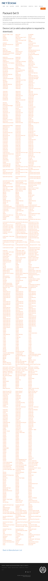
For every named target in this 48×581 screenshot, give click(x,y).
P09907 (4, 405)
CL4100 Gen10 (6, 210)
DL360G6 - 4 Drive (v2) (7, 232)
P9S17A (30, 455)
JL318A (4, 338)
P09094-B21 (31, 402)
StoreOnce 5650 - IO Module (21, 512)
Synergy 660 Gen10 (32, 529)
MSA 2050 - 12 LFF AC (19, 371)
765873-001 (30, 87)
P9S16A (17, 455)
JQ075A (4, 348)
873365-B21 (5, 145)
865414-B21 (30, 125)
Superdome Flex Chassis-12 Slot (20, 520)
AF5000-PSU (18, 162)
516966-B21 (18, 57)
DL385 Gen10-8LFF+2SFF (8, 247)
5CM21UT (17, 60)
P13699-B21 (30, 412)
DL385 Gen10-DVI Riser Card (34, 247)
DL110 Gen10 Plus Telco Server (21, 219)
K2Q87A (30, 350)
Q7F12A (4, 486)
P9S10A (17, 452)
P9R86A (30, 449)
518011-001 (30, 57)
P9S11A (29, 452)
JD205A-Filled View (32, 301)
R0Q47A (17, 493)
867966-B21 (31, 132)
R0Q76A (30, 493)
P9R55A (4, 442)
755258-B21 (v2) (18, 84)
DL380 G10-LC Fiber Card (33, 233)
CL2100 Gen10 (6, 205)
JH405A (30, 330)
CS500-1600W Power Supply (34, 213)
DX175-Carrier (5, 257)
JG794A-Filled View (19, 314)
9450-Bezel (5, 158)
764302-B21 (5, 85)
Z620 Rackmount (31, 543)
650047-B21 (30, 65)
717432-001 (5, 77)
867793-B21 (30, 129)
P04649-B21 (5, 398)
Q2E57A (17, 476)
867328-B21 (30, 128)
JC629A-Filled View (32, 294)
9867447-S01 (18, 158)
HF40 (29, 283)
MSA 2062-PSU (6, 374)
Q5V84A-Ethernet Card (33, 483)
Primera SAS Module (19, 466)
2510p (29, 40)
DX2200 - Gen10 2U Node (33, 257)
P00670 (17, 394)
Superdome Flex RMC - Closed (21, 526)
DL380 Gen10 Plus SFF (33, 236)
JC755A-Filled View (6, 297)
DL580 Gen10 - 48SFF (20, 254)
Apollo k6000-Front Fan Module (34, 182)
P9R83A (30, 448)
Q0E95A (4, 472)
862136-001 (18, 119)
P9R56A (17, 442)
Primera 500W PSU (19, 463)
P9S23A (4, 459)
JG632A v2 (17, 310)
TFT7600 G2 (18, 533)
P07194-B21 (18, 401)
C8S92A (17, 202)
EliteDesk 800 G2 (19, 274)
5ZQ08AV (30, 60)
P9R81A (30, 446)
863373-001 (5, 121)
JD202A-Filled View (6, 301)
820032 (17, 108)
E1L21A (4, 263)
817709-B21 (17, 104)
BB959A (4, 193)
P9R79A (4, 446)
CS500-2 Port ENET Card (8, 215)
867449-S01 (18, 129)
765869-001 (5, 87)
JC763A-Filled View (19, 297)
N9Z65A (17, 384)
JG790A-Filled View (32, 313)
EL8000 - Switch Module (8, 269)
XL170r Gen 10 (18, 539)
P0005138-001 (6, 394)
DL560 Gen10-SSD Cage (20, 253)
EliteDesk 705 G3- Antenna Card (8, 274)
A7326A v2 (17, 159)
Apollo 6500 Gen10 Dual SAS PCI (34, 174)
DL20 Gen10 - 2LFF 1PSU (8, 226)
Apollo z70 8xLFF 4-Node (20, 189)
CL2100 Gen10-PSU (19, 205)
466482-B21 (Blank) (7, 51)
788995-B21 (18, 94)
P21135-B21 (5, 421)
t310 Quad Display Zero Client (21, 530)
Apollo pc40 (30, 186)
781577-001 (30, 91)
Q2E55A (4, 476)
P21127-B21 (30, 419)
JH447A (17, 331)
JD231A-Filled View (32, 303)
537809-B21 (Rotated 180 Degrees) (8, 59)
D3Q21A (30, 216)
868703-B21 (5, 134)
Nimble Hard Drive (19, 388)
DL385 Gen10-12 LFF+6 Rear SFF (34, 243)
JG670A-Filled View (6, 311)
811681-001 (17, 102)
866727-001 (5, 128)
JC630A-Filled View (6, 296)
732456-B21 (18, 81)
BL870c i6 (17, 196)
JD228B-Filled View (19, 303)
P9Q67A (17, 436)
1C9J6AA (4, 37)
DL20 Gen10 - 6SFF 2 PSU (33, 227)
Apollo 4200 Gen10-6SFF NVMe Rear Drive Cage (8, 173)
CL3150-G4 (30, 209)
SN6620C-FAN (6, 509)
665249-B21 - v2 (18, 71)
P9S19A (17, 456)
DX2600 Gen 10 (18, 259)
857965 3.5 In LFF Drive (7, 119)
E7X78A (4, 266)
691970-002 (18, 74)
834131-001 (5, 114)
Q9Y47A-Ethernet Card (7, 490)
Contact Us (31, 6)
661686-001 (30, 70)
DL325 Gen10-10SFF (7, 229)
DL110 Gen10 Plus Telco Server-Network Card (21, 223)
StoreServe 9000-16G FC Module (8, 517)
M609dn (17, 358)
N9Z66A (30, 384)
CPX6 (4, 212)
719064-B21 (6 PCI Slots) (33, 77)
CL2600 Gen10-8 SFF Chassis (34, 206)
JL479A (4, 340)
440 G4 (17, 48)
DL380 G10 (5, 233)
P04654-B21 (18, 398)
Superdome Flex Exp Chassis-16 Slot (34, 523)
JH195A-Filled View (6, 324)
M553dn (4, 358)
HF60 (16, 284)
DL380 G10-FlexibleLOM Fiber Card (21, 234)
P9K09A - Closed (6, 431)
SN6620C (30, 507)
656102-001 (18, 68)
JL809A (4, 347)
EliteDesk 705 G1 (18, 270)
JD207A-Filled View (6, 303)
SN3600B (17, 506)
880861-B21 (5, 155)
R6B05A (30, 496)
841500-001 (18, 114)
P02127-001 (5, 395)
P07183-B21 (30, 399)
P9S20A (30, 456)
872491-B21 (5, 142)
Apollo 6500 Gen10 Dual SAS (34, 172)
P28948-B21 (5, 426)
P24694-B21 (31, 421)
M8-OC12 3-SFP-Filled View (20, 361)
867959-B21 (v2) (31, 131)
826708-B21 (5, 111)
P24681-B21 (18, 421)
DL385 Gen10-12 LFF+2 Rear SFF (8, 243)
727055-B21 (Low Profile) (20, 80)
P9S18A (4, 456)
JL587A (29, 341)
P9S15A (4, 455)
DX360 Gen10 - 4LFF (32, 260)
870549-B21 (5, 138)
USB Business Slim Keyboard (34, 534)
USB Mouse (5, 536)
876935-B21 (5, 149)
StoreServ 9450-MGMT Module (9, 513)
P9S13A (17, 453)
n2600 (4, 377)
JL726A (17, 345)
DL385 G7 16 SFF (19, 240)
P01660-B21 (30, 394)
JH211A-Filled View (32, 324)
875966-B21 (30, 146)
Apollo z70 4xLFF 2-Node (20, 188)
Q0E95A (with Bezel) (19, 472)
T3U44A (30, 530)
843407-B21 (5, 115)
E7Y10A (17, 266)
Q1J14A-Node (31, 475)
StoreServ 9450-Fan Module (34, 512)
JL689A (30, 344)
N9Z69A (30, 385)
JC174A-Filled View (6, 294)
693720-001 (5, 75)
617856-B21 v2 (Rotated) (20, 61)
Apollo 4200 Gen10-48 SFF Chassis (33, 170)
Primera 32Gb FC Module (33, 462)
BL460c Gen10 (31, 195)
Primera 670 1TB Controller (20, 465)
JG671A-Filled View (19, 311)
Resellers (3, 565)
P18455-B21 (30, 415)
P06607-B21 (5, 399)
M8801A (4, 361)
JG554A (17, 307)
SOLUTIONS (12, 6)
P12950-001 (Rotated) (33, 409)
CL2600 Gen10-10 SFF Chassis (21, 206)
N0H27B (30, 375)
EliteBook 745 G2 (18, 269)
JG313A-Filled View (6, 304)
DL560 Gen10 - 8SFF (32, 250)
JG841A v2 (30, 314)
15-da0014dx (30, 34)
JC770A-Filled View (32, 297)
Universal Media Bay (19, 534)
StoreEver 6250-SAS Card (20, 510)
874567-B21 (17, 145)
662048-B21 (5, 71)
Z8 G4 (4, 544)
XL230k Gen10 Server (7, 540)
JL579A (17, 340)
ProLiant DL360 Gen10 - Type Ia (9, 470)
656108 (30, 68)
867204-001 (18, 128)
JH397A (17, 328)
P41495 (4, 428)
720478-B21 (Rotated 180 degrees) (8, 79)
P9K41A (4, 435)
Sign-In (36, 6)
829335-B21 (18, 111)
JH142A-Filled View (32, 320)
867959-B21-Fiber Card (7, 132)
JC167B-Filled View (19, 293)
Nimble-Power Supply (7, 392)
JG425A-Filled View (6, 307)
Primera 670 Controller (33, 465)
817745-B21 (17, 105)
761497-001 (30, 84)
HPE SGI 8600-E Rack (33, 286)
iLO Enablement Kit (32, 287)
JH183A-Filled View (32, 321)
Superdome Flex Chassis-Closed (8, 523)
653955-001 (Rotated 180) (8, 68)
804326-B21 (5, 98)
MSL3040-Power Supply (20, 375)
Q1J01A (29, 473)
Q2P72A (30, 480)
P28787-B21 (30, 425)
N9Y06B (17, 377)
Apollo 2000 (30, 165)
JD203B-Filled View (19, 301)
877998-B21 (18, 151)
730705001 (5, 81)
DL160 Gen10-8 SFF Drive (33, 223)
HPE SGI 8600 (18, 286)
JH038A (17, 318)
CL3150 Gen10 (18, 209)
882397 (17, 156)
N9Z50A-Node (31, 378)
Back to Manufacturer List (12, 550)
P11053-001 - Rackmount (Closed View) (20, 408)
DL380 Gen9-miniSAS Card (21, 237)
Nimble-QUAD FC (18, 392)
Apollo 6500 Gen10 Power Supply (20, 177)
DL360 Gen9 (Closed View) (33, 230)
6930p (29, 74)
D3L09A (17, 216)
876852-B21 (30, 148)
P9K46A (30, 435)
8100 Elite (5, 102)
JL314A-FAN (17, 337)
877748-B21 (30, 149)
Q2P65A (17, 480)
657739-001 (5, 70)
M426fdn (17, 357)
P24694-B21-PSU (32, 422)
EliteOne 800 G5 (6, 276)
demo (43, 8)
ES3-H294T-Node (6, 277)
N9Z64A (4, 384)
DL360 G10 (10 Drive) (32, 229)
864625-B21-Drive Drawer (8, 122)
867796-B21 (5, 131)
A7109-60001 (5, 159)
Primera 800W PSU (7, 466)
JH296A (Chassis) (6, 327)
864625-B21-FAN (19, 122)
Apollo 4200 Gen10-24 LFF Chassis (8, 170)
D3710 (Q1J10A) (6, 216)
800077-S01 (18, 97)
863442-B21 (18, 121)
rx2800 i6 (30, 499)
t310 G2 (4, 530)
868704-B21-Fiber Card (20, 135)
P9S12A (4, 453)
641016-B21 (5, 65)
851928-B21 (18, 118)
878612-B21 (30, 151)
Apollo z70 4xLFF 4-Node (33, 188)
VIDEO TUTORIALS (24, 6)
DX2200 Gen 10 (6, 259)
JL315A (29, 337)
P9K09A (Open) (18, 431)
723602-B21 (18, 78)
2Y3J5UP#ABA (18, 43)
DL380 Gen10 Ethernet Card (21, 236)
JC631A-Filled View (19, 296)
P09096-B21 (5, 404)
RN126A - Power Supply (7, 499)
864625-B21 (30, 121)
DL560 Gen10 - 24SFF (19, 250)
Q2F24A (17, 479)
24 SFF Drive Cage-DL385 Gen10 (20, 41)
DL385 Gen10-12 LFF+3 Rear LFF (21, 243)
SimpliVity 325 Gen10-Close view (33, 503)
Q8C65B (17, 486)
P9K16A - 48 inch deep (20, 432)
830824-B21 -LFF (6, 112)
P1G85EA (17, 419)
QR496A (30, 490)
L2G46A (30, 351)
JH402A (4, 330)
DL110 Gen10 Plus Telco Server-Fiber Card (9, 223)
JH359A (4, 328)
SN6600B (30, 506)
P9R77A (17, 445)
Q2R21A (4, 482)
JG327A (29, 304)
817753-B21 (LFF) (19, 107)
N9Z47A (4, 378)
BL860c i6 (5, 196)
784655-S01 (18, 92)
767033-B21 (5, 88)
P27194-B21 (17, 425)
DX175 (16, 256)
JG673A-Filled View (6, 313)
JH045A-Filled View (32, 318)
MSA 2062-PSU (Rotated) (20, 374)
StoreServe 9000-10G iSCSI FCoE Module (21, 514)
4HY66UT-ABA (18, 53)
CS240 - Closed (18, 213)
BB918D (30, 192)
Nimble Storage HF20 (7, 391)
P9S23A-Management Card (21, 459)
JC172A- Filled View (32, 293)
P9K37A (30, 432)
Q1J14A (16, 475)
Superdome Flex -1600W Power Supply (34, 517)
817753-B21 (5, 107)
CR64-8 (4, 213)
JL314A (4, 337)
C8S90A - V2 (5, 202)
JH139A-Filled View (19, 320)
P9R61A (4, 445)
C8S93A (30, 202)
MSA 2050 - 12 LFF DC (32, 371)
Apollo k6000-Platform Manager (7, 184)
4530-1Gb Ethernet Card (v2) (34, 50)
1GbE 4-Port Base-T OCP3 (20, 37)
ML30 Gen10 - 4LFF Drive (8, 368)
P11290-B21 (5, 409)
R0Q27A (30, 492)
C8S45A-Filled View (7, 200)
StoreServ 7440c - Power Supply (8, 35)
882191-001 (17, 155)
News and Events (15, 567)
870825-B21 (18, 139)
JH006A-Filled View (7, 318)
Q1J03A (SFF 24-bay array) (8, 475)
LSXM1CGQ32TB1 (6, 354)
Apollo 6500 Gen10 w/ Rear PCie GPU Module (8, 182)
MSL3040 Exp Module (7, 375)
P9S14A (30, 453)
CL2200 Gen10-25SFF (7, 206)
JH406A (4, 331)
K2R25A (4, 351)
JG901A (4, 317)
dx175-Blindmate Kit (32, 256)
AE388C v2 (30, 159)
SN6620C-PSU (18, 509)
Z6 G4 (16, 543)
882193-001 (30, 155)
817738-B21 (30, 104)
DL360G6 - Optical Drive (20, 232)
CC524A (4, 203)
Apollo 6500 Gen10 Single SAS (34, 176)
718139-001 (17, 77)
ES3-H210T (17, 276)
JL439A (29, 338)
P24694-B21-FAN (6, 422)
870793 (30, 138)
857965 (30, 118)
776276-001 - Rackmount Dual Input (34, 89)
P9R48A (30, 438)
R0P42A (4, 492)
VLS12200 (17, 536)
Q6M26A (4, 485)
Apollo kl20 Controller (32, 185)
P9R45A (4, 438)
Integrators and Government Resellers (13, 565)
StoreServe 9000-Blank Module (20, 517)
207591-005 (18, 38)
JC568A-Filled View (19, 294)
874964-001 (30, 145)
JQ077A (29, 348)
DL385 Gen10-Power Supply (34, 249)
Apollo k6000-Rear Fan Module (34, 183)
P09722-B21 (30, 404)
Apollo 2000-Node (6, 166)
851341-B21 (5, 118)
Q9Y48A (17, 490)
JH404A (17, 330)
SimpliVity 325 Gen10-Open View (8, 506)
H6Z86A (17, 283)
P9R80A (17, 446)
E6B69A (17, 264)
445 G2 (16, 50)
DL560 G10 (5, 250)
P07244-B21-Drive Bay (20, 402)
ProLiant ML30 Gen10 (19, 469)
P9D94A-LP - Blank (32, 429)
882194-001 (5, 156)
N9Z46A (30, 377)
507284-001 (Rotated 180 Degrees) (33, 55)
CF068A (17, 203)
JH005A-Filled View (32, 317)
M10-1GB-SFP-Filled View (20, 355)
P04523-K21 (30, 395)
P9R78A (30, 445)
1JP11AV (30, 37)
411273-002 (30, 44)
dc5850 (4, 219)
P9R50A (17, 439)
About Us (22, 565)
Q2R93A (17, 482)
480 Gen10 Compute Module (8, 53)
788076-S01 (5, 94)
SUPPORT (17, 6)
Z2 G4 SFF (17, 540)
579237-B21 (17, 58)
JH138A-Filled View (6, 320)
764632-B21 (18, 85)
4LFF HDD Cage (31, 53)
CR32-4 (29, 212)
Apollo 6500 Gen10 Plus (7, 176)
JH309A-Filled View (19, 327)
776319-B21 (5, 91)
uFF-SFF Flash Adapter (7, 534)
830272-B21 (30, 111)
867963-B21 (18, 132)
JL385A (17, 338)
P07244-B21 (5, 402)
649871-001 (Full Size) (20, 65)
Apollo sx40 (5, 188)
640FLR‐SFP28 (31, 64)
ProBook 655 (31, 466)
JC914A (17, 300)
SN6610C (17, 507)
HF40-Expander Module (7, 284)
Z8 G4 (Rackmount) (19, 544)
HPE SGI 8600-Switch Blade (21, 287)
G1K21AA (4, 281)
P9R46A (17, 438)
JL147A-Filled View (19, 334)
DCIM (7, 6)
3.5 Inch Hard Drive (32, 43)
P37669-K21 (18, 426)
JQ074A (29, 347)
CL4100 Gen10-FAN (19, 210)
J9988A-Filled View (6, 291)
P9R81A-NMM (6, 448)
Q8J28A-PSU (5, 489)
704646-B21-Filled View (33, 75)
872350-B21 (5, 141)
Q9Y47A (30, 489)
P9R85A (17, 449)
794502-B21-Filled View (33, 94)
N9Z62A (17, 382)
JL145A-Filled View (6, 334)
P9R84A (4, 449)
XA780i (4, 539)
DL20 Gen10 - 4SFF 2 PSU (8, 227)
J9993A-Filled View (32, 291)
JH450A (30, 331)
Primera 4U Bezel (6, 463)
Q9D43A (17, 489)
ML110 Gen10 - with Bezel (33, 367)
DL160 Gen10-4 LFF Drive (33, 222)
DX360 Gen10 (18, 260)
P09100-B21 (18, 404)
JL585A (4, 341)
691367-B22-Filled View (7, 74)
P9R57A (30, 442)
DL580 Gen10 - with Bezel (33, 254)
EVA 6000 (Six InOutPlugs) (21, 277)
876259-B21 (18, 148)
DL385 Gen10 (31, 240)
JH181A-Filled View (19, 321)
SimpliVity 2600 (18, 502)
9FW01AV (30, 158)
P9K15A (30, 431)
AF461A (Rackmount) (32, 161)
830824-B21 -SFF (19, 112)
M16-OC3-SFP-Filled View (33, 355)
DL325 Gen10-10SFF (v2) (20, 229)
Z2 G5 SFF (30, 540)
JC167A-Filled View (6, 293)
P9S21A (4, 458)
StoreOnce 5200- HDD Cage (8, 512)
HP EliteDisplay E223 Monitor (34, 284)
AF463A (4, 162)
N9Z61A (4, 382)
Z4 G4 (4, 543)
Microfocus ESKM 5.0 (7, 364)
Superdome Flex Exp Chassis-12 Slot (21, 523)
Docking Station (6, 256)
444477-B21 (5, 50)
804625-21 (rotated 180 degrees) (20, 101)
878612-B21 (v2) (6, 152)
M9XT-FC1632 (31, 361)
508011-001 (5, 57)
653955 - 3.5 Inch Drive (33, 67)
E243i (16, 263)
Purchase (41, 6)
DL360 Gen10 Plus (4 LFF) (20, 230)
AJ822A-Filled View (6, 165)
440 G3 (4, 48)
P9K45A (17, 435)
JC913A (4, 300)
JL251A (29, 334)
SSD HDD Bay (5, 510)
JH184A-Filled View (6, 323)
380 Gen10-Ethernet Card (8, 44)
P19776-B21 (5, 418)
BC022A (4, 195)
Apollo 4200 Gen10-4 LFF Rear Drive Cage (21, 170)
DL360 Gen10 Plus (6, 230)
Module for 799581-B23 (7, 371)
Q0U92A (4, 473)
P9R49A (4, 439)
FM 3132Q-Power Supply (33, 280)
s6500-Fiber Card (19, 500)
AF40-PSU (17, 161)
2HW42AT (5, 43)
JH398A (30, 328)
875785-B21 (18, 146)
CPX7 (16, 212)
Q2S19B (30, 482)
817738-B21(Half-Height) (8, 105)
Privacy (26, 567)
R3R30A (4, 496)
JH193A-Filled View (19, 323)
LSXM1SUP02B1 (18, 354)
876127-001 (5, 148)
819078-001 (5, 108)
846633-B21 (30, 115)
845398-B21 (18, 115)
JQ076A (17, 348)
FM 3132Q (5, 280)
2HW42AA (30, 41)
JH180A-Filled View (6, 321)
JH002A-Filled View (19, 317)
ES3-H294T (30, 276)
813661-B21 (30, 102)
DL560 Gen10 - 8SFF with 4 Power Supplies (8, 253)
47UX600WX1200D (32, 51)
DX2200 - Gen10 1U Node (20, 257)
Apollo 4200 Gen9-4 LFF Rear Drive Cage (21, 173)
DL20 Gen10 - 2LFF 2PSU (20, 226)
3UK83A (17, 44)
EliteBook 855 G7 (6, 270)
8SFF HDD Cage (31, 156)
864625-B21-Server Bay (8, 125)
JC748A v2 (30, 296)
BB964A (17, 193)
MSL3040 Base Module (33, 374)
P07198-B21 (30, 401)
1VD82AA (5, 38)
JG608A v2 (30, 307)
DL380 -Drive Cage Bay (33, 232)
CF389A (30, 203)
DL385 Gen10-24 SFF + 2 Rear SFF (34, 246)
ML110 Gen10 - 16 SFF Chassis (9, 367)
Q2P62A (4, 480)
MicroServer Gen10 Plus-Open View (34, 365)
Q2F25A (30, 479)
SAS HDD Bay (5, 502)
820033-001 (30, 108)
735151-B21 (30, 81)
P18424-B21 (5, 415)
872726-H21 (18, 142)
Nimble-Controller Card (32, 391)
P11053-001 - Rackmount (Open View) (33, 408)
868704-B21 (18, 134)
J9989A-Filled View (19, 291)
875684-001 (5, 146)
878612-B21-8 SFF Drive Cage (34, 152)
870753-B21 (18, 138)
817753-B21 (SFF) (32, 107)
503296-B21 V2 (6, 54)
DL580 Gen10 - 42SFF (7, 254)
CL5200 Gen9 (31, 210)
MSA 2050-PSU (31, 372)
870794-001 (5, 139)
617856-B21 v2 (6, 61)
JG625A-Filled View (6, 310)
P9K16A (4, 432)
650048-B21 (5, 67)
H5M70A (30, 281)
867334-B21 (5, 129)
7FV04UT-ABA (31, 95)
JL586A (17, 341)
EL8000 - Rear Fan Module (33, 267)
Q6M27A (17, 485)
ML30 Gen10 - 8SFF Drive (20, 368)
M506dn (30, 357)
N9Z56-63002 (6, 381)
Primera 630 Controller (33, 463)
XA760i (29, 537)
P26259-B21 (5, 425)
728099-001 (30, 80)
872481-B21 (30, 141)
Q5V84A (17, 483)
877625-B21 (18, 149)
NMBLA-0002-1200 (32, 392)
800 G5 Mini (5, 97)
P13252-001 (30, 411)
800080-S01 (31, 97)
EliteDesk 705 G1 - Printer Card (34, 270)
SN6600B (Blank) (6, 507)
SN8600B (30, 509)
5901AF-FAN (30, 58)
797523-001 (5, 95)
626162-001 (30, 61)
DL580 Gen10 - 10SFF (32, 253)
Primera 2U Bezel (18, 462)
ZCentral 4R (30, 544)
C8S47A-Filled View (32, 200)
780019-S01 (18, 91)
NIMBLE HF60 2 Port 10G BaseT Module (33, 389)
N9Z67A (4, 385)
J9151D (29, 290)
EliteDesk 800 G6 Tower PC (33, 274)
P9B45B (30, 428)
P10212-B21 (30, 405)
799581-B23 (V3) (19, 95)
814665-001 (5, 104)
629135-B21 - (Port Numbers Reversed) (8, 64)
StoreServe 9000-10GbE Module (33, 514)
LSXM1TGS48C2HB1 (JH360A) (34, 354)
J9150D (17, 290)
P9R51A (30, 439)
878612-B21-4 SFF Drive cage (21, 152)
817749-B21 (30, 105)
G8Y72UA (17, 281)
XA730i (16, 537)
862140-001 (30, 119)
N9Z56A (17, 381)
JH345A (30, 327)
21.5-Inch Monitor (31, 38)
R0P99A (17, 492)
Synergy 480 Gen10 (19, 529)
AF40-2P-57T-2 (6, 161)
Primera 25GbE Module (7, 462)
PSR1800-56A (31, 469)
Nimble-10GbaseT (19, 391)
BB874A (17, 192)
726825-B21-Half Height (33, 78)
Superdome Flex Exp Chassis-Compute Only (9, 526)
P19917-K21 (30, 418)
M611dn (29, 358)
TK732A (30, 533)
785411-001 (30, 92)
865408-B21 (18, 125)
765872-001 (18, 87)
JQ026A (17, 347)
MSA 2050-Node (18, 372)
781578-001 (5, 92)
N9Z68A (17, 385)
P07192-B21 (5, 401)
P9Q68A (30, 436)
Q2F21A (29, 476)
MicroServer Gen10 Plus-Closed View (21, 365)
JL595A (4, 344)
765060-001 (30, 85)
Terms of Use (21, 567)
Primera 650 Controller (7, 465)
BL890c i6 (30, 196)
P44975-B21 (18, 428)
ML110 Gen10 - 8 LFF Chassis (21, 367)
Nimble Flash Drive (6, 388)
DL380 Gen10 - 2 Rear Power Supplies (8, 237)
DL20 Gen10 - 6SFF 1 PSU (20, 227)
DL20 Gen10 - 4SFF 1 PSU (33, 226)
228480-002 (5, 40)
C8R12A (17, 199)
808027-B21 (30, 101)
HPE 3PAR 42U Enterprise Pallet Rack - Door (8, 287)
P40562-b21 (30, 426)
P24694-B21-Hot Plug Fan (20, 422)
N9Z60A (30, 381)
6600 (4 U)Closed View (20, 70)
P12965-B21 (5, 411)
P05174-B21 (30, 398)
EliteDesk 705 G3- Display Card (21, 273)
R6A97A (17, 496)
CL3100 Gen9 (5, 209)
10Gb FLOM (17, 34)
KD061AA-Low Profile (19, 351)
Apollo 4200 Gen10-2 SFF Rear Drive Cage (21, 167)
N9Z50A (17, 378)
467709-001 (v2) (18, 51)
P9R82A (17, 448)
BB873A (4, 192)
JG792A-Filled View (6, 314)
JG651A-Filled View (32, 310)
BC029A (17, 195)
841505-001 (30, 114)
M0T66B (4, 355)
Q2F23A (4, 479)
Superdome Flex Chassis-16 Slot (33, 520)
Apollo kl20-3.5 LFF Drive (20, 186)
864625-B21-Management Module (33, 123)
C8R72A (30, 199)
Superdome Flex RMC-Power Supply (34, 527)
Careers (9, 567)
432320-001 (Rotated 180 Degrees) (33, 47)
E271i (29, 263)
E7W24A (30, 264)
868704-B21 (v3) (6, 135)
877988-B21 (5, 151)
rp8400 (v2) (18, 499)
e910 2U (4, 267)
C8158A (4, 199)
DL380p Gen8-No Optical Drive (9, 240)
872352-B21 (18, 141)
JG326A (17, 304)
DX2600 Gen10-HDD (7, 260)
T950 (4, 533)
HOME (4, 6)
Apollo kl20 (17, 185)
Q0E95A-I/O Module (32, 472)
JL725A (4, 345)
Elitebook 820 (31, 269)
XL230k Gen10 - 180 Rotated (34, 539)
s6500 (4, 500)
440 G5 (29, 48)
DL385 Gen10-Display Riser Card (21, 248)
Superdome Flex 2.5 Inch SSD (9, 519)
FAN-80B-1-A (31, 277)
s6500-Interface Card (32, 500)
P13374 (4, 412)
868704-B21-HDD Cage (33, 135)
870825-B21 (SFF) (32, 139)
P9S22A (17, 458)
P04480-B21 (18, 395)
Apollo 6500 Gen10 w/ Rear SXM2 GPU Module (21, 182)
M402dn (4, 357)
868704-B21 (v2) (31, 134)
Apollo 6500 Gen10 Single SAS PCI (34, 179)
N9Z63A (30, 382)
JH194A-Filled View (32, 323)
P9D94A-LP (18, 429)
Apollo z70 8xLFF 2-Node (8, 189)
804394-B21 (30, 98)
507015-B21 (17, 54)
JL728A (29, 345)
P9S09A (4, 452)
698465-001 (18, 75)
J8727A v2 (5, 290)
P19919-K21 (5, 419)
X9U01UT (5, 537)
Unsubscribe (4, 567)
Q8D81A (30, 486)
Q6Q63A (30, 485)
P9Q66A (4, 436)
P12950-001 (18, 409)
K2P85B (4, 350)
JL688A (17, 344)
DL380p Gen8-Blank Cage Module (33, 238)
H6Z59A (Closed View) (7, 283)
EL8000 (17, 267)
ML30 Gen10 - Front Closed (33, 368)
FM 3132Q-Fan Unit (19, 280)
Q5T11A (4, 483)
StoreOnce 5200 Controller (33, 510)
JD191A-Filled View (32, 300)
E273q (4, 264)
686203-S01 (31, 71)
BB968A (30, 193)
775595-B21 (17, 88)
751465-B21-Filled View (7, 84)
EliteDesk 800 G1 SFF (32, 273)
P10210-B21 (17, 405)
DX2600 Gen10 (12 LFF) (33, 259)
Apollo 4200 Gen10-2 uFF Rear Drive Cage (34, 167)
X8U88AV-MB (31, 536)
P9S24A (30, 459)
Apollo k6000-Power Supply (21, 183)
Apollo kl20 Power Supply (8, 186)
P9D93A (4, 429)
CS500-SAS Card (31, 215)
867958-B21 (18, 131)
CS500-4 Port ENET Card (20, 215)
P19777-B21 (17, 418)
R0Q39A (4, 493)
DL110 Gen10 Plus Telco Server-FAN (34, 220)
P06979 (17, 399)
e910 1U (29, 266)
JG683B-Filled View (19, 313)
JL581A (29, 340)
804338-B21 (18, 98)
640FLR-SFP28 (18, 64)
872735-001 (30, 142)
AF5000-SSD (31, 162)
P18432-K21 (17, 415)
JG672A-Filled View (32, 311)
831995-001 (30, 112)
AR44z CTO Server (32, 189)
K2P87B (17, 350)
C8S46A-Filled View (19, 200)
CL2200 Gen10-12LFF (32, 205)
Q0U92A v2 (17, 473)
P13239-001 (18, 411)
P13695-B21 (18, 412)
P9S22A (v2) (31, 458)
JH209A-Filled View (19, 324)
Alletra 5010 (17, 165)
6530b (16, 67)
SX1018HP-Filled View (7, 529)
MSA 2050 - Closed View (8, 372)
